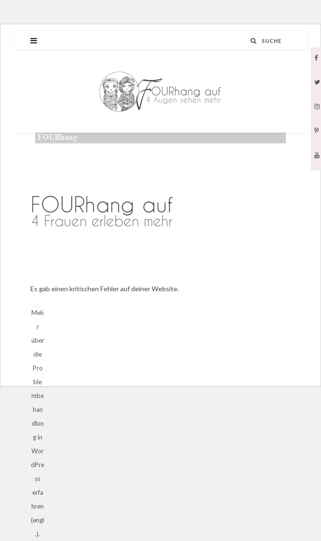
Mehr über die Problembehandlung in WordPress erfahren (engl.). (37, 314)
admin (58, 151)
